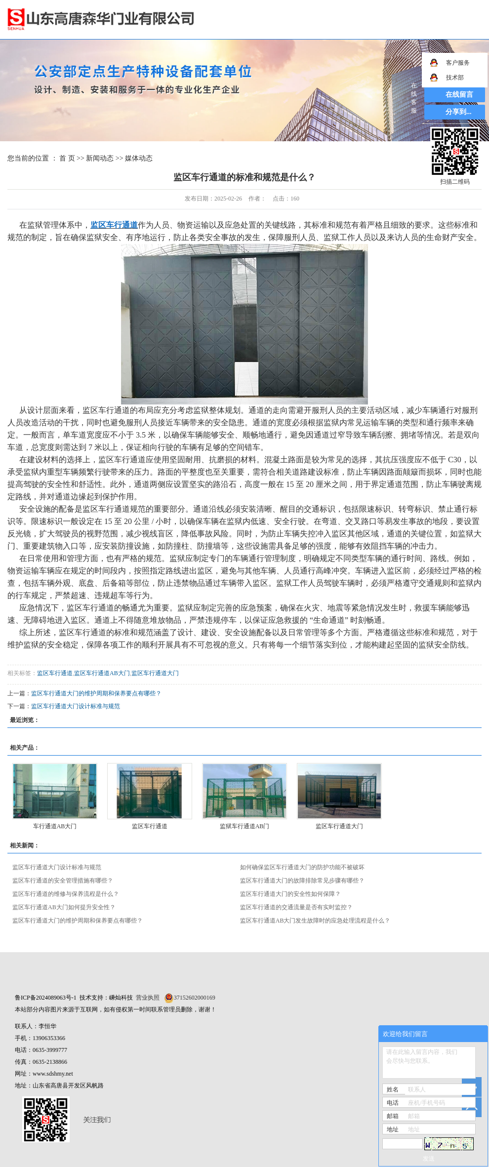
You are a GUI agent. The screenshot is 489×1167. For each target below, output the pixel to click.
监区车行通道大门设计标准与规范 (75, 706)
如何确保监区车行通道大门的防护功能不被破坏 (302, 867)
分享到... (459, 112)
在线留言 (459, 94)
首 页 (67, 158)
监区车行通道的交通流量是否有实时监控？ (296, 907)
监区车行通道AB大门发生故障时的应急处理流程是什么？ (315, 920)
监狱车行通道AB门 (245, 826)
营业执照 (148, 997)
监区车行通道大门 (155, 673)
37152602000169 (194, 997)
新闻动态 (100, 158)
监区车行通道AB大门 (102, 673)
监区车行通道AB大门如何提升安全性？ (64, 907)
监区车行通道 (55, 673)
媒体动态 (139, 158)
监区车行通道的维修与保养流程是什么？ (65, 893)
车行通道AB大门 (55, 826)
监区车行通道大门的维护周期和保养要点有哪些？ (96, 693)
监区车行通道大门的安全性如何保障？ (290, 893)
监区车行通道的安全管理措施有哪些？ (62, 880)
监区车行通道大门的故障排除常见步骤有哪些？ (302, 880)
